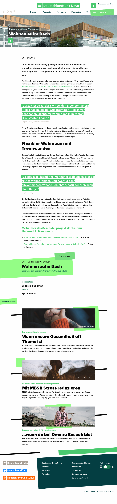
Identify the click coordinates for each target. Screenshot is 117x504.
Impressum (76, 466)
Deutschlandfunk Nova (52, 463)
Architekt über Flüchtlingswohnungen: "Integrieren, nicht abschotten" (54, 244)
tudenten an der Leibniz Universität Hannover (52, 87)
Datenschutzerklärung (81, 463)
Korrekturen (77, 470)
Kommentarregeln (79, 474)
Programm (61, 12)
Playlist (103, 13)
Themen (33, 12)
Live (95, 13)
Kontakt (45, 466)
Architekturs (27, 87)
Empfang (46, 470)
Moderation (76, 12)
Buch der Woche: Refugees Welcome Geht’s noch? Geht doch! (51, 237)
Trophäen (46, 474)
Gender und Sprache (81, 478)
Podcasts (47, 12)
